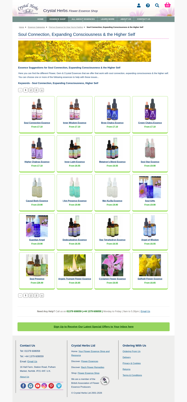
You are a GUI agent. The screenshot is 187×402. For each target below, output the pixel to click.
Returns (126, 369)
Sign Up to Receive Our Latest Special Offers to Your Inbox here (94, 326)
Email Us (145, 311)
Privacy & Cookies (132, 363)
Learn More (107, 20)
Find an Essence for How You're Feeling (66, 27)
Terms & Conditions (132, 375)
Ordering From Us (131, 351)
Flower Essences (89, 361)
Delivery (127, 357)
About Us (125, 20)
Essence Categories (36, 27)
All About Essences (83, 20)
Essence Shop (58, 20)
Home (40, 19)
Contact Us (143, 20)
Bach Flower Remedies (92, 367)
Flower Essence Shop (88, 373)
